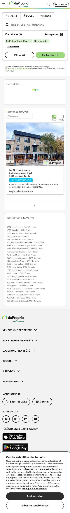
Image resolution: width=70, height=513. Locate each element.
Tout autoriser (35, 496)
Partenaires (12, 381)
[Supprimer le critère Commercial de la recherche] (41, 41)
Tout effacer (13, 46)
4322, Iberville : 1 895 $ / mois (19, 230)
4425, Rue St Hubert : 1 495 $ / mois (22, 233)
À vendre (12, 15)
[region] (35, 482)
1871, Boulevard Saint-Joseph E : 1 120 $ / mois (25, 242)
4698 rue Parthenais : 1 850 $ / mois (21, 292)
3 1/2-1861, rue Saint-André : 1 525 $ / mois (24, 295)
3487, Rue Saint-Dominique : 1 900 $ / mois (24, 245)
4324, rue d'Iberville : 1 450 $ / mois (21, 227)
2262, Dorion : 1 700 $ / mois (18, 273)
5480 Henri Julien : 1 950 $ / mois (21, 267)
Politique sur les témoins (34, 488)
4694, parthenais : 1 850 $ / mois (20, 285)
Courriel (42, 401)
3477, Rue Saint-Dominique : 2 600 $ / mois (25, 248)
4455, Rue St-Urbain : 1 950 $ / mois (22, 276)
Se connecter (61, 4)
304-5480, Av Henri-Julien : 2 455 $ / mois (24, 282)
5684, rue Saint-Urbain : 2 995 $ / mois (23, 261)
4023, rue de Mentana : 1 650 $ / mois (22, 270)
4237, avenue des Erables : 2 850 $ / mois (23, 258)
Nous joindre (11, 394)
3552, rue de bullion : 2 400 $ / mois (21, 264)
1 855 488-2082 (16, 401)
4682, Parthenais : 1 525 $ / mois (20, 239)
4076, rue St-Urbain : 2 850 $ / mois (21, 255)
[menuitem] (35, 330)
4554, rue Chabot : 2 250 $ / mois (20, 279)
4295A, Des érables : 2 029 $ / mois (21, 298)
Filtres (19, 55)
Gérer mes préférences (35, 505)
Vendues (45, 15)
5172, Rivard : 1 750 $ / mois (18, 236)
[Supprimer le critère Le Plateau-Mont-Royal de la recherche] (18, 41)
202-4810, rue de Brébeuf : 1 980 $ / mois (24, 301)
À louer (29, 15)
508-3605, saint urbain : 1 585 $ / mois (22, 252)
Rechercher (50, 55)
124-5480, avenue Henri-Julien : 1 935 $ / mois (26, 289)
